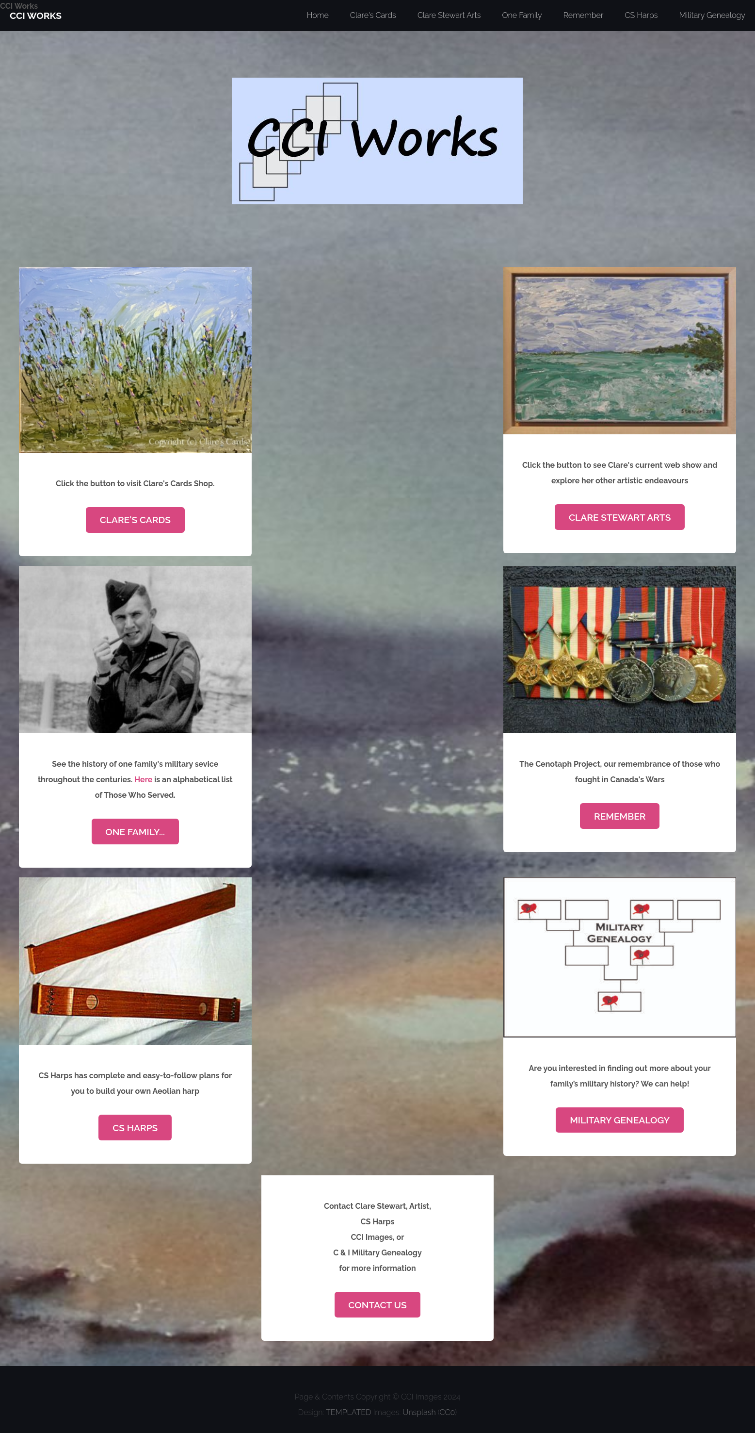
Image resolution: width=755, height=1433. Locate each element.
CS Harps (135, 1127)
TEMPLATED (348, 1412)
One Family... (135, 831)
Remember (619, 816)
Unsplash (418, 1412)
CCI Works (19, 6)
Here (143, 779)
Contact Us (377, 1305)
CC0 (447, 1412)
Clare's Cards (135, 519)
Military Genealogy (620, 1120)
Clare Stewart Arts (620, 517)
